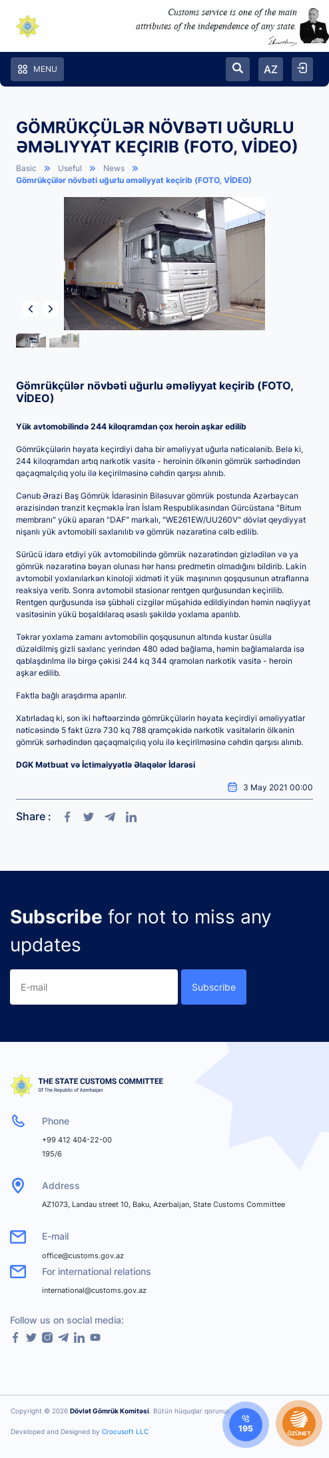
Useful (70, 168)
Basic (26, 168)
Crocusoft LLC (125, 1431)
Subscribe (214, 987)
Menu (37, 69)
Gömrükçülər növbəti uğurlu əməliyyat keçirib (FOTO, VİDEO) (134, 180)
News (114, 168)
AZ (271, 69)
